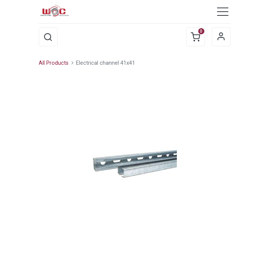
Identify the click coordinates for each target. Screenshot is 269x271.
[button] (48, 36)
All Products (53, 63)
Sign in (221, 36)
